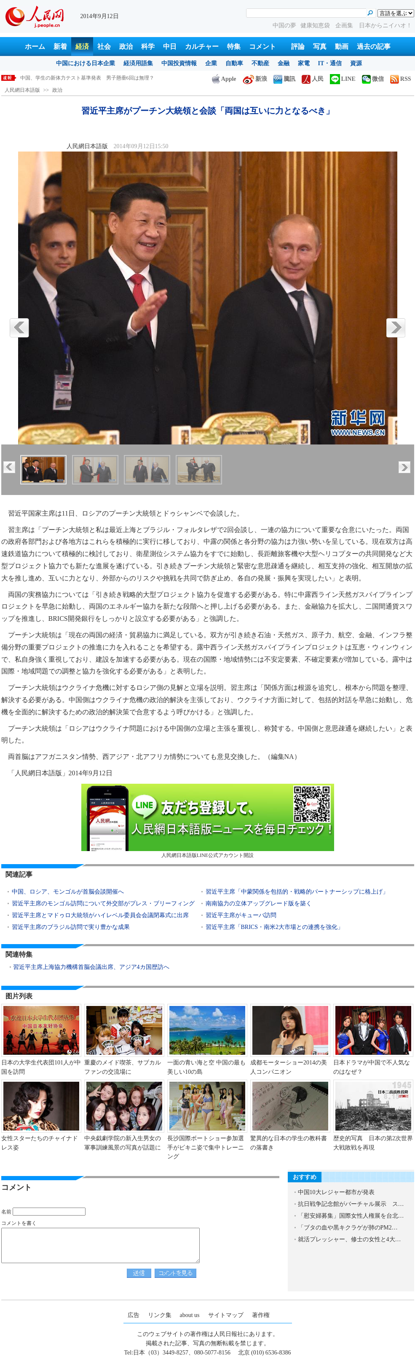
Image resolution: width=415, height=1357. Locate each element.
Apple (224, 79)
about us (190, 1315)
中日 (170, 46)
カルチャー (202, 46)
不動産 (260, 63)
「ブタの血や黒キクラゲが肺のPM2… (348, 1227)
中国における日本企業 (85, 63)
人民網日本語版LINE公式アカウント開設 (207, 821)
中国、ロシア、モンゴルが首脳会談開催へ (68, 892)
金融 (283, 63)
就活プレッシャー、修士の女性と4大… (349, 1239)
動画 (341, 46)
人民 (313, 79)
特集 (234, 46)
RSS (400, 79)
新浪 (255, 79)
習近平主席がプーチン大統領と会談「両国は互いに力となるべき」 (96, 78)
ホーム (35, 46)
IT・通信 (330, 63)
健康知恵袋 (316, 25)
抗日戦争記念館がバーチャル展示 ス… (351, 1204)
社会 (104, 46)
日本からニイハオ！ (385, 25)
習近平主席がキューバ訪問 (241, 915)
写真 (320, 46)
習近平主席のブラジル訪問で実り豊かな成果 (71, 927)
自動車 (234, 63)
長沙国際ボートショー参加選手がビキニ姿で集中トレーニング (205, 1147)
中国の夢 (284, 25)
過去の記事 (374, 46)
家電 (304, 63)
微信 (373, 79)
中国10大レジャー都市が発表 (336, 1192)
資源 (356, 63)
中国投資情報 (179, 63)
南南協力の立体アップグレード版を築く (259, 903)
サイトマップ (226, 1315)
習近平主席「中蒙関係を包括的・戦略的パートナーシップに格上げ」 (297, 892)
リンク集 (159, 1315)
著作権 (261, 1315)
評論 (298, 46)
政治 (126, 46)
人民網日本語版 (22, 90)
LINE (343, 79)
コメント (262, 46)
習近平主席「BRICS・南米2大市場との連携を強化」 (274, 927)
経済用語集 (138, 63)
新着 (60, 46)
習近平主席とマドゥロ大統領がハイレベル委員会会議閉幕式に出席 (100, 915)
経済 (82, 46)
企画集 (345, 25)
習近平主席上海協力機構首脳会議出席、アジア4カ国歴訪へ (91, 967)
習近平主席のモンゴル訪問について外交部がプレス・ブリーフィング (103, 903)
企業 (211, 63)
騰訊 (284, 79)
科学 (148, 46)
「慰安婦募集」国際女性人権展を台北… (351, 1216)
